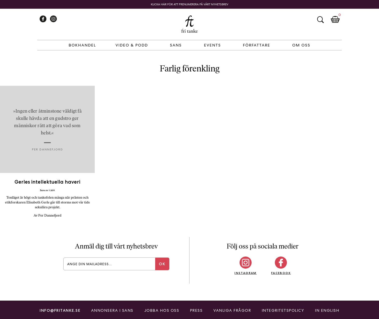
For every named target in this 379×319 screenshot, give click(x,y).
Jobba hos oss (161, 310)
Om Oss (301, 45)
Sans (176, 45)
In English (327, 310)
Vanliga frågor (232, 310)
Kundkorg (335, 19)
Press (196, 310)
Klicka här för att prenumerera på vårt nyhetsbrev (189, 4)
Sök (320, 19)
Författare (256, 45)
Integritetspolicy (283, 310)
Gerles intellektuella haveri (47, 182)
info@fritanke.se (60, 310)
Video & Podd (132, 45)
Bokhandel (82, 45)
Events (212, 45)
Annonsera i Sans (112, 310)
